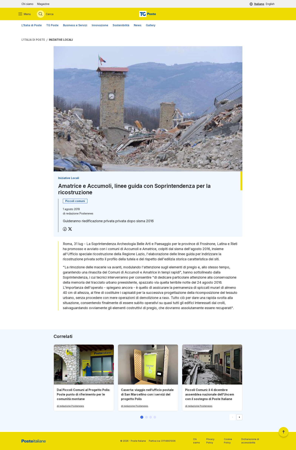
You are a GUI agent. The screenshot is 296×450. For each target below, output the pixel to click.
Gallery (150, 26)
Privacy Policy (210, 441)
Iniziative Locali (61, 40)
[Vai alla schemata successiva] (239, 418)
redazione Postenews (79, 214)
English (270, 3)
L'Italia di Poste (32, 26)
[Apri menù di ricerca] (48, 14)
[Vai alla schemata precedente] (232, 418)
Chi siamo (27, 3)
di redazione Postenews (70, 407)
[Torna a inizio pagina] (283, 432)
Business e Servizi (75, 26)
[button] (141, 418)
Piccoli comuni (75, 201)
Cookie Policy (228, 441)
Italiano (259, 3)
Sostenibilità (121, 26)
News (137, 26)
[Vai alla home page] (148, 14)
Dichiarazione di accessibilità (250, 441)
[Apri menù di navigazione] (28, 14)
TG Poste (52, 26)
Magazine (43, 3)
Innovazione (100, 26)
